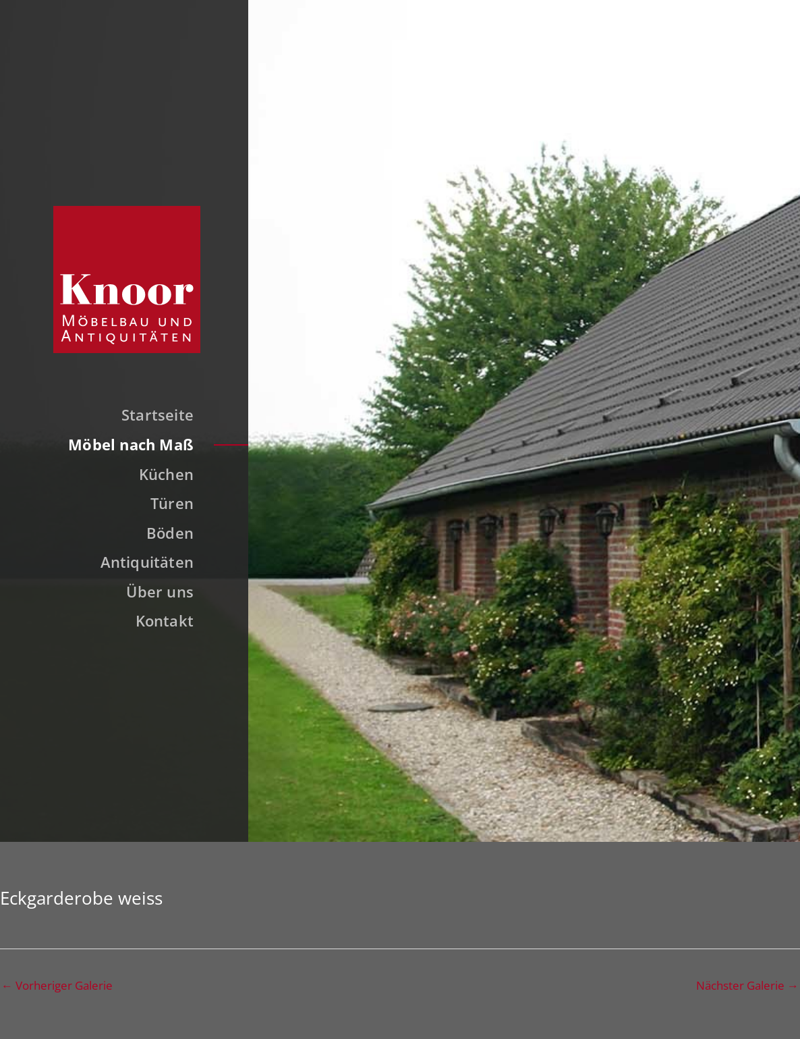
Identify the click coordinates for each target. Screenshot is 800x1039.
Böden (170, 533)
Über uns (160, 591)
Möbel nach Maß (131, 444)
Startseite (157, 414)
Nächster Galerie (747, 985)
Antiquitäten (147, 562)
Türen (172, 503)
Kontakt (165, 620)
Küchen (166, 474)
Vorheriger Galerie (57, 985)
